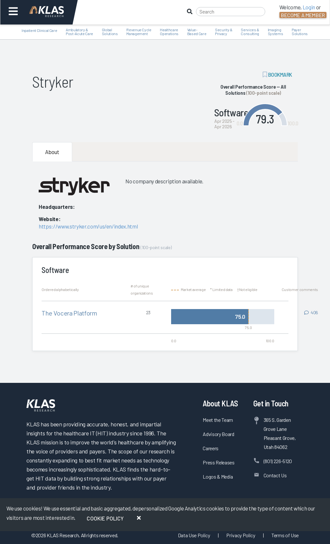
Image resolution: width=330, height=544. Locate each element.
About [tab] (52, 152)
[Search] (230, 11)
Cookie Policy (105, 518)
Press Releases (218, 462)
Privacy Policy (240, 535)
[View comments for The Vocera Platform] (311, 313)
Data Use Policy (194, 535)
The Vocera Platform (69, 313)
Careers (210, 448)
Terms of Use (285, 535)
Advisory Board (218, 434)
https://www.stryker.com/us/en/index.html (88, 226)
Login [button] (309, 7)
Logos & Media (218, 476)
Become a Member (303, 15)
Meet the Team (218, 420)
